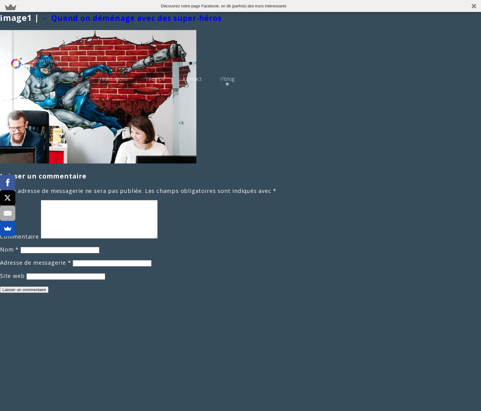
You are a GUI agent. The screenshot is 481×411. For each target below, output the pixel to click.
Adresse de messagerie (35, 270)
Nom (9, 256)
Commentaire (19, 244)
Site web (12, 283)
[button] (240, 6)
